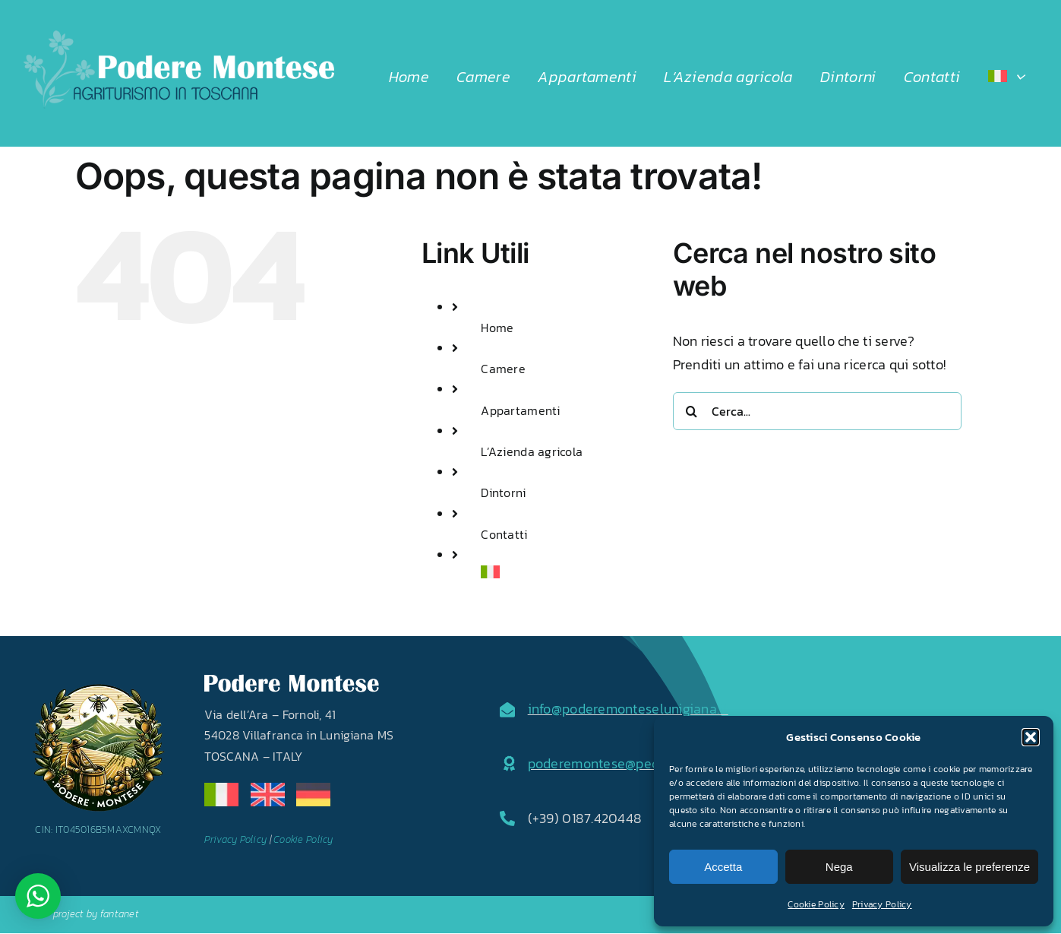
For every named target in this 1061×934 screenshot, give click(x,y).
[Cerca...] (817, 411)
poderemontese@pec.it (598, 763)
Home (497, 327)
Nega (839, 866)
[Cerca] (692, 411)
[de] (313, 789)
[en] (268, 789)
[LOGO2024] (178, 37)
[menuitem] (1006, 76)
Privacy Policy (882, 904)
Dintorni (503, 492)
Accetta (723, 866)
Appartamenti (520, 410)
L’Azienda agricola (532, 451)
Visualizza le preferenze (969, 866)
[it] (221, 789)
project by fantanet (96, 914)
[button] (1030, 737)
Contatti (504, 534)
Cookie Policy (816, 904)
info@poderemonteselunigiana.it (628, 708)
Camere (503, 368)
